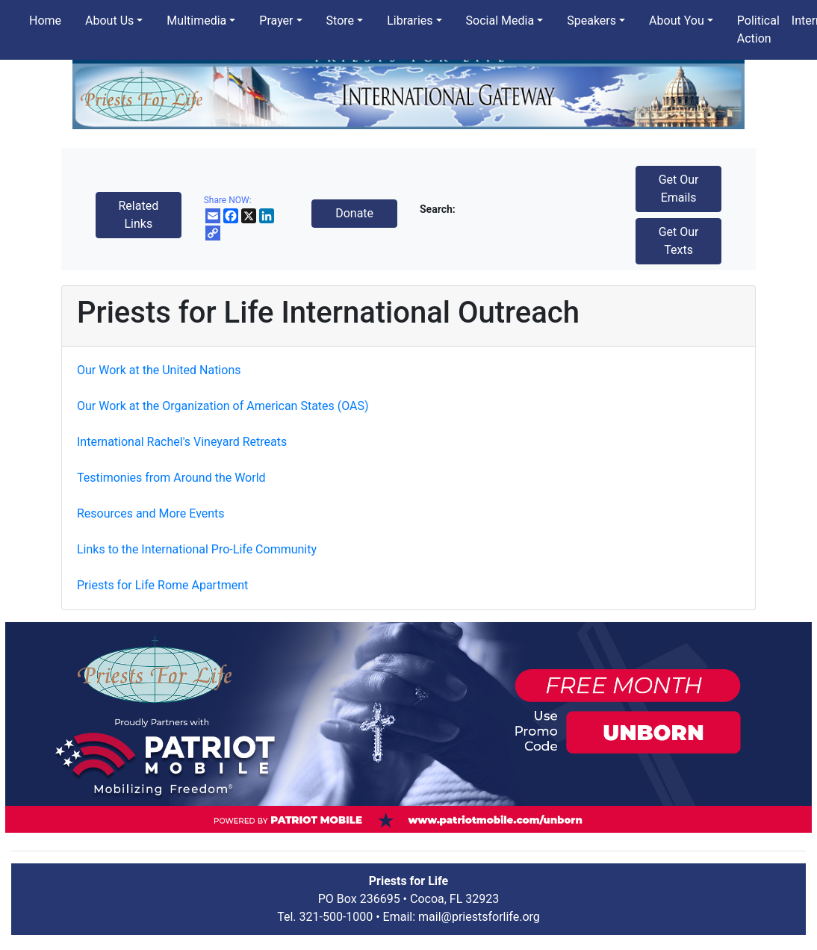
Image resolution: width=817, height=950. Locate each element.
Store (340, 20)
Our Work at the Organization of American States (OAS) (223, 406)
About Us (109, 20)
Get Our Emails (679, 189)
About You (676, 20)
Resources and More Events (151, 513)
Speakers (591, 20)
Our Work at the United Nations (158, 370)
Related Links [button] (138, 215)
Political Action (758, 29)
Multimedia (196, 20)
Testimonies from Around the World (171, 478)
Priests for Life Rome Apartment (162, 585)
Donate (354, 213)
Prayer (276, 20)
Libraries (409, 20)
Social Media (500, 20)
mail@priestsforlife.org (479, 917)
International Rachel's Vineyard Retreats (182, 442)
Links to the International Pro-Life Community (197, 549)
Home (45, 20)
